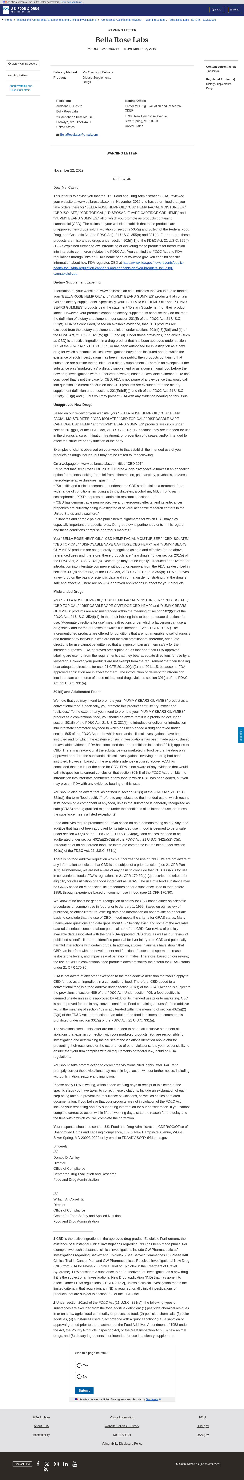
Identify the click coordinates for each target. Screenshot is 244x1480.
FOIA (202, 1417)
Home (8, 19)
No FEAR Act (122, 1434)
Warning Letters (155, 19)
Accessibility (41, 1434)
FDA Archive (41, 1417)
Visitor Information (122, 1417)
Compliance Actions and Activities (121, 19)
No (85, 1376)
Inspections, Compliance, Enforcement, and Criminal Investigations (57, 19)
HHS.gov (203, 1426)
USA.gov (203, 1434)
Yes (85, 1365)
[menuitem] (221, 70)
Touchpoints (152, 1399)
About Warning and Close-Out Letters (21, 88)
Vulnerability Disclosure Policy (122, 1443)
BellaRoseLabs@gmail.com (78, 134)
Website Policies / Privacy (122, 1426)
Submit (84, 1390)
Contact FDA (22, 1464)
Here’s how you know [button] (72, 2)
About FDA (41, 1426)
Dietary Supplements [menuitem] (218, 84)
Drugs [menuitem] (209, 88)
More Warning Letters (22, 63)
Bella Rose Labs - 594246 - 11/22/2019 (193, 19)
